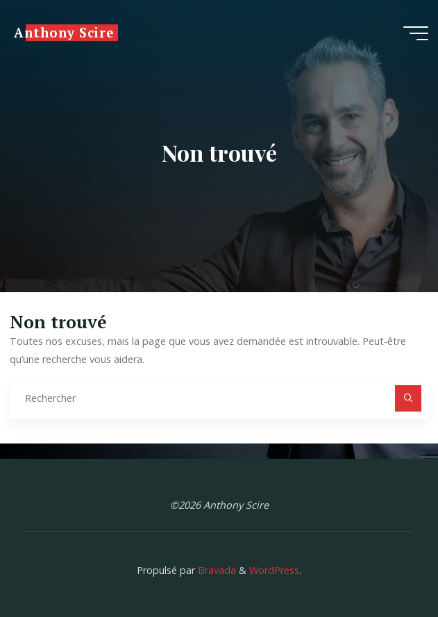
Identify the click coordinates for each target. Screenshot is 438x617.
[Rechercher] (408, 398)
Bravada (215, 570)
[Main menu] (415, 33)
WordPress (274, 570)
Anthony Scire (63, 32)
